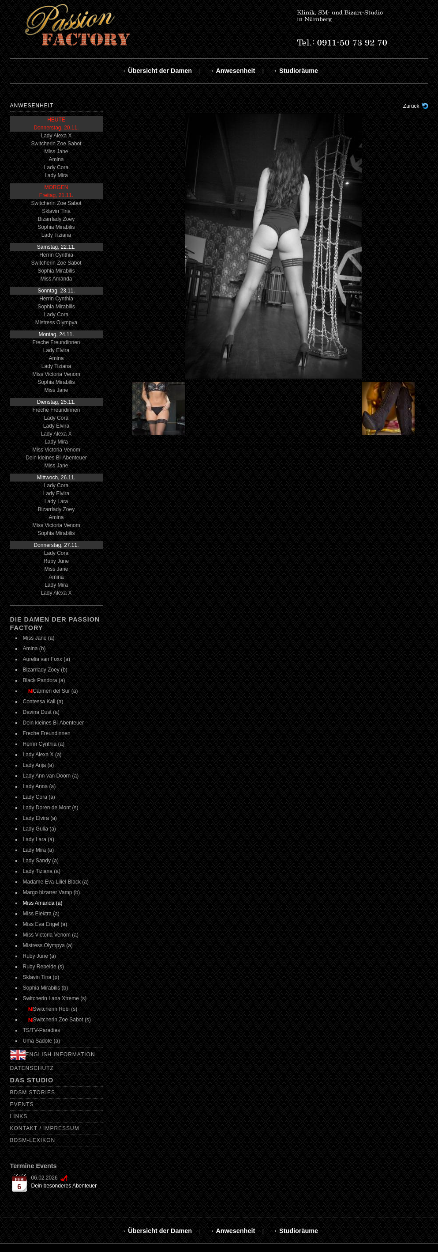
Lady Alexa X (56, 136)
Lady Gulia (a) (39, 829)
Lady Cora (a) (39, 797)
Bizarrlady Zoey (56, 219)
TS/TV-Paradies (41, 1030)
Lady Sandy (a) (41, 860)
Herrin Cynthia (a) (44, 744)
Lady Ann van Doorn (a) (51, 776)
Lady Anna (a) (39, 786)
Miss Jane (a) (39, 638)
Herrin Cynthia (56, 255)
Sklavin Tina (56, 211)
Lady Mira (56, 175)
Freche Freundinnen (56, 342)
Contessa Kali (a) (43, 701)
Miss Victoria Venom (56, 374)
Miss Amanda (56, 279)
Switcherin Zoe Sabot (56, 143)
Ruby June (56, 561)
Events (22, 1104)
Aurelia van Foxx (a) (46, 659)
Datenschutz (32, 1068)
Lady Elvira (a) (40, 818)
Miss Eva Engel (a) (45, 924)
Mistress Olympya (56, 322)
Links (19, 1116)
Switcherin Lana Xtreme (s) (55, 998)
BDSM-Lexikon (33, 1140)
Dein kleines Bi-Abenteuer (56, 458)
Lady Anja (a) (38, 765)
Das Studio (32, 1080)
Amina (56, 159)
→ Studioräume (294, 70)
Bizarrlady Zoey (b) (45, 670)
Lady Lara (56, 501)
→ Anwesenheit (231, 70)
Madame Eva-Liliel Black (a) (56, 882)
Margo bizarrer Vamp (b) (51, 892)
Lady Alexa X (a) (42, 754)
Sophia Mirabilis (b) (45, 988)
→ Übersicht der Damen (156, 70)
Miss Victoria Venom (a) (51, 935)
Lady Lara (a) (38, 839)
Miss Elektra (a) (41, 914)
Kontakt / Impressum (44, 1128)
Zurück (411, 106)
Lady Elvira (56, 350)
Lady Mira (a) (38, 850)
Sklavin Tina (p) (41, 977)
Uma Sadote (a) (41, 1041)
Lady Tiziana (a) (41, 871)
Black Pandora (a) (44, 680)
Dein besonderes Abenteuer (64, 1186)
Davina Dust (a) (41, 712)
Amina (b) (34, 648)
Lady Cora (56, 167)
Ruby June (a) (39, 956)
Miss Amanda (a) (43, 903)
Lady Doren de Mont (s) (51, 807)
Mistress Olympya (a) (48, 945)
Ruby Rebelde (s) (43, 967)
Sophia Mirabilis (56, 227)
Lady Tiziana (56, 235)
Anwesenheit (32, 105)
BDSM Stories (32, 1092)
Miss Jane (56, 151)
